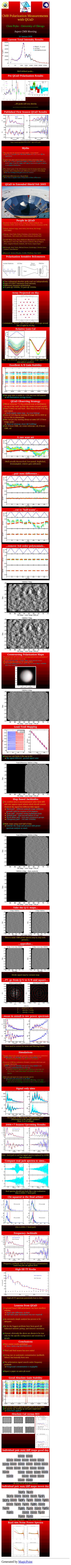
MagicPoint (25, 1561)
